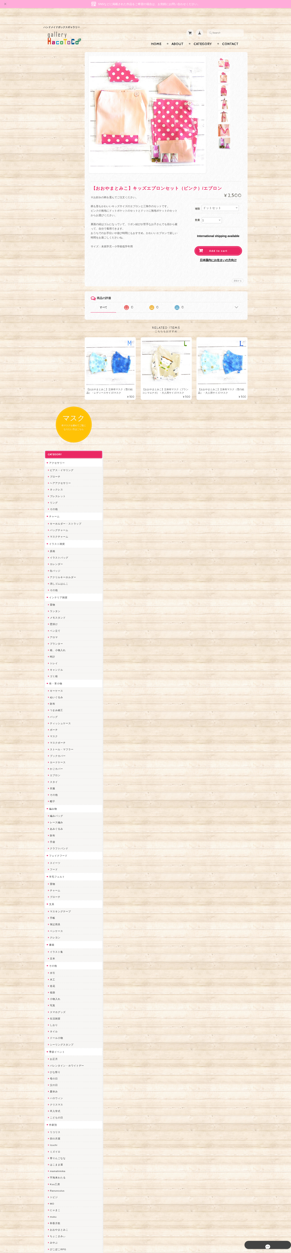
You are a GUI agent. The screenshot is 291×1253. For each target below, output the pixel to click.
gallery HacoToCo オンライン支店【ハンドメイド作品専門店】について (66, 1167)
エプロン (54, 408)
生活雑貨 (54, 651)
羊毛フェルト (56, 509)
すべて (108, 299)
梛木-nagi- (55, 927)
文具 (51, 536)
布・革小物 (55, 316)
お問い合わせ (57, 1179)
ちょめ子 (54, 966)
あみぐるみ (55, 461)
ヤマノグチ (55, 901)
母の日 (53, 711)
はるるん (54, 940)
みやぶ (53, 875)
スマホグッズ (57, 644)
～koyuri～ (55, 953)
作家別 (52, 757)
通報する (238, 273)
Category (203, 36)
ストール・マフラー (61, 382)
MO (51, 836)
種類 (197, 200)
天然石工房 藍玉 (59, 921)
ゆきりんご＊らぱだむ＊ (63, 1064)
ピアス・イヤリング (61, 102)
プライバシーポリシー (62, 1187)
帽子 (52, 434)
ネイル (53, 664)
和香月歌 (54, 856)
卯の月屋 (54, 771)
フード (53, 502)
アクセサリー (56, 95)
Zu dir (53, 1109)
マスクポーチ (57, 375)
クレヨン (54, 570)
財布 (52, 336)
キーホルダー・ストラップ (65, 156)
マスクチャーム (58, 169)
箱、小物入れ (57, 282)
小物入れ (54, 631)
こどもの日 (55, 750)
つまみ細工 (55, 342)
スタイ (53, 414)
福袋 (52, 625)
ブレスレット (57, 129)
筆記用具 (54, 557)
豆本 (52, 591)
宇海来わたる (57, 810)
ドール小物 (55, 670)
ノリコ (53, 914)
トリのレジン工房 (59, 1090)
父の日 (53, 717)
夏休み (53, 724)
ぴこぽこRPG (57, 882)
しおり (53, 657)
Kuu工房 (54, 817)
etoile (52, 1096)
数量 (197, 212)
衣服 (52, 421)
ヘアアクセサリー (59, 115)
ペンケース (55, 563)
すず (52, 1077)
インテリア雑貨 (57, 230)
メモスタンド (57, 250)
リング (53, 135)
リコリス (54, 764)
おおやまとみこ (58, 862)
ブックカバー (57, 388)
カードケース (57, 395)
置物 (52, 237)
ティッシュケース (59, 356)
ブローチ (54, 109)
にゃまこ (54, 842)
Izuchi (53, 777)
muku (52, 849)
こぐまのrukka (58, 1031)
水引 (52, 605)
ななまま (54, 992)
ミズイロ (54, 784)
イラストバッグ (58, 190)
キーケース (55, 323)
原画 (52, 183)
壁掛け (53, 256)
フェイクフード (57, 488)
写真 (52, 638)
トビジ (53, 829)
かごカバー (55, 401)
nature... (54, 1057)
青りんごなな (57, 790)
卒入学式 (54, 743)
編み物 (52, 441)
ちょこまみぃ (57, 868)
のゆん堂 (54, 1051)
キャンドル (55, 302)
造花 (52, 618)
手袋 (52, 474)
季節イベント (56, 684)
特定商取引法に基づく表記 (64, 1195)
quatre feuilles (58, 888)
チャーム (53, 149)
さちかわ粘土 (57, 1012)
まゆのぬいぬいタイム (62, 999)
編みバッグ (55, 448)
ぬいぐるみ (55, 330)
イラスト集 (55, 584)
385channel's (57, 1018)
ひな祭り (54, 704)
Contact (230, 36)
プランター (55, 276)
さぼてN (54, 1044)
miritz (52, 973)
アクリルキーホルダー (62, 210)
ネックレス (55, 122)
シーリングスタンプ (61, 677)
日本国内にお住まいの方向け (218, 252)
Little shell (55, 1005)
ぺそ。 (53, 907)
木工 (52, 612)
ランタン (54, 243)
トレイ (53, 296)
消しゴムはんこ (58, 216)
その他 (53, 141)
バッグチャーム (58, 162)
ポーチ (53, 362)
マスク (53, 369)
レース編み (55, 455)
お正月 (53, 691)
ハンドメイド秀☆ (59, 895)
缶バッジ (54, 203)
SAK (52, 1103)
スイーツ (54, 495)
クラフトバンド (58, 481)
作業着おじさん (58, 934)
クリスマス (55, 737)
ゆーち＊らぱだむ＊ (61, 1070)
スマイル (54, 1025)
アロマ (53, 270)
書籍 (51, 577)
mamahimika (57, 803)
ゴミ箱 (53, 309)
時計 (52, 289)
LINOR (53, 1038)
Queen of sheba (59, 986)
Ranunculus (56, 823)
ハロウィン (55, 730)
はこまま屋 (55, 797)
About (177, 36)
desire (53, 979)
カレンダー (55, 196)
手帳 (52, 550)
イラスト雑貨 (56, 176)
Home (156, 36)
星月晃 (53, 947)
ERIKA (53, 1083)
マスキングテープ (59, 544)
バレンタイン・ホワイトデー (66, 698)
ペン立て (54, 263)
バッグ (53, 349)
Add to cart (218, 242)
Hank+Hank (56, 960)
